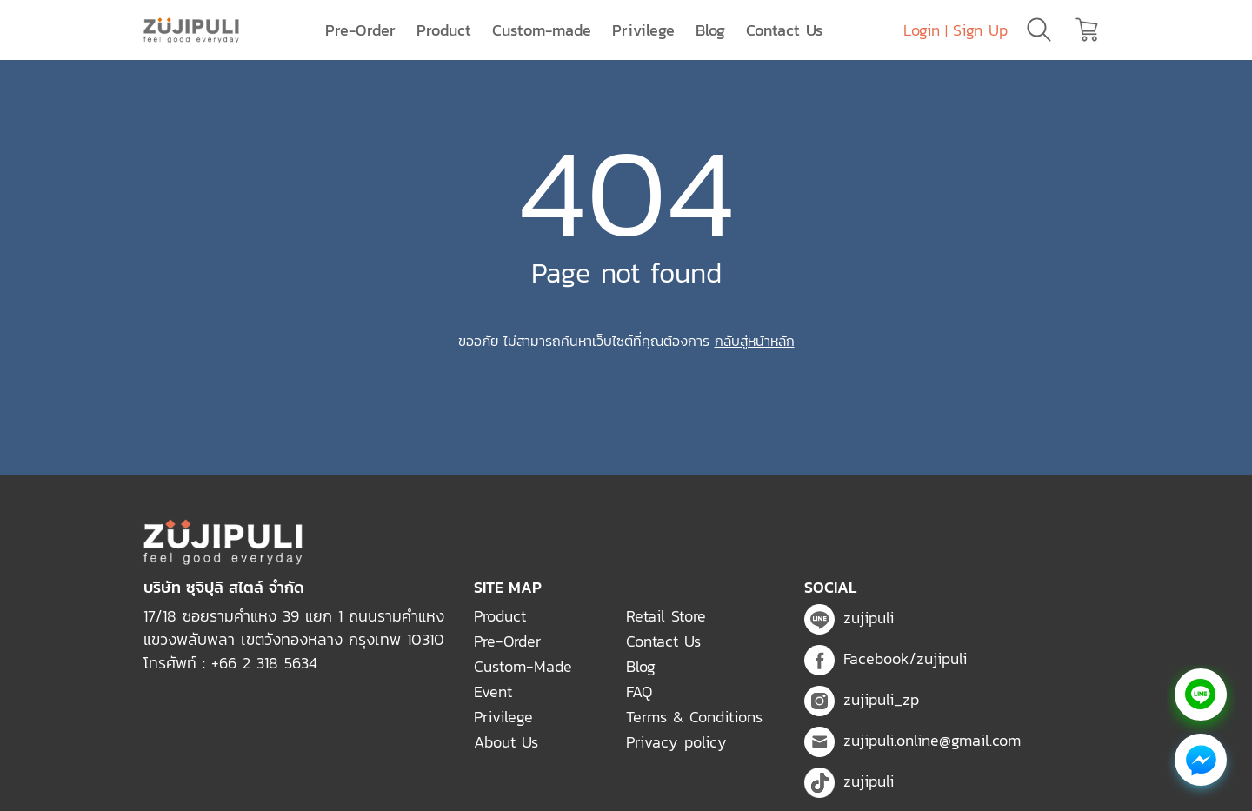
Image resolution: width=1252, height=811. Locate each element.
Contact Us (784, 30)
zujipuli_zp (861, 699)
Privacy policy (676, 742)
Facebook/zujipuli (885, 658)
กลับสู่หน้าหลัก (755, 340)
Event (493, 691)
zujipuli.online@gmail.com (912, 740)
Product (443, 30)
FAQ (639, 691)
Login (921, 30)
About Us (506, 742)
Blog (710, 30)
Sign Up (980, 30)
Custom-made (541, 30)
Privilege (643, 30)
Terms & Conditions (694, 716)
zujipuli (849, 617)
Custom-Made (523, 666)
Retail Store (666, 616)
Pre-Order (360, 30)
